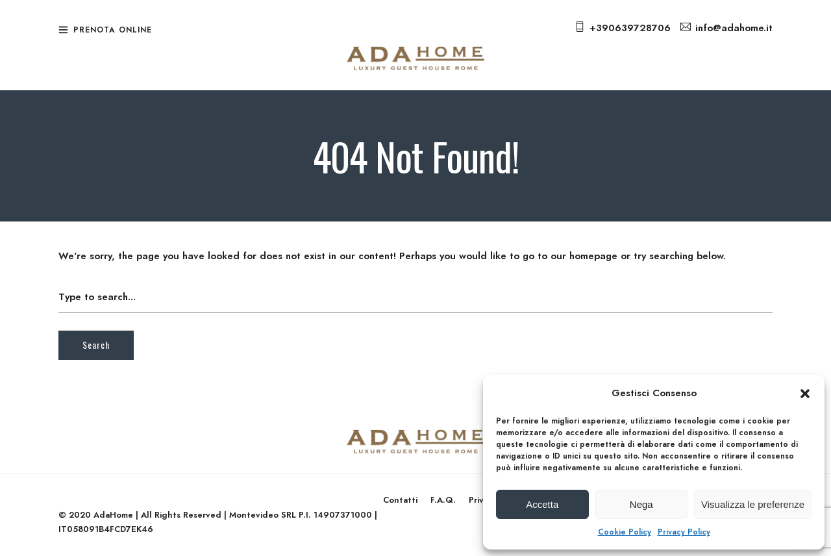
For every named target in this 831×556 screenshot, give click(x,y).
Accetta (542, 504)
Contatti (400, 500)
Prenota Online (112, 30)
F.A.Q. (443, 500)
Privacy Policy (684, 532)
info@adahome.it (734, 28)
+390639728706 (630, 28)
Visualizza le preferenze (752, 504)
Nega (641, 504)
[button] (805, 393)
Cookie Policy (624, 532)
